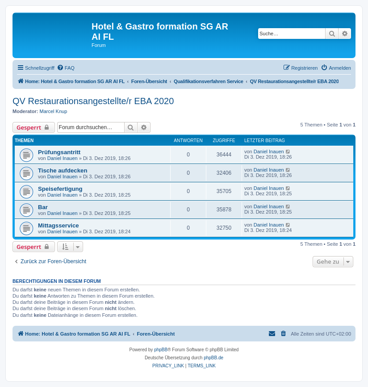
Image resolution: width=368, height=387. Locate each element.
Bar (43, 207)
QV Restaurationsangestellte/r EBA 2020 (93, 101)
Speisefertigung (60, 188)
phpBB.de (213, 357)
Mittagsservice (58, 225)
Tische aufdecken (62, 170)
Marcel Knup (53, 111)
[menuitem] (66, 68)
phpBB (160, 349)
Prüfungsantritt (59, 152)
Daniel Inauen (62, 158)
